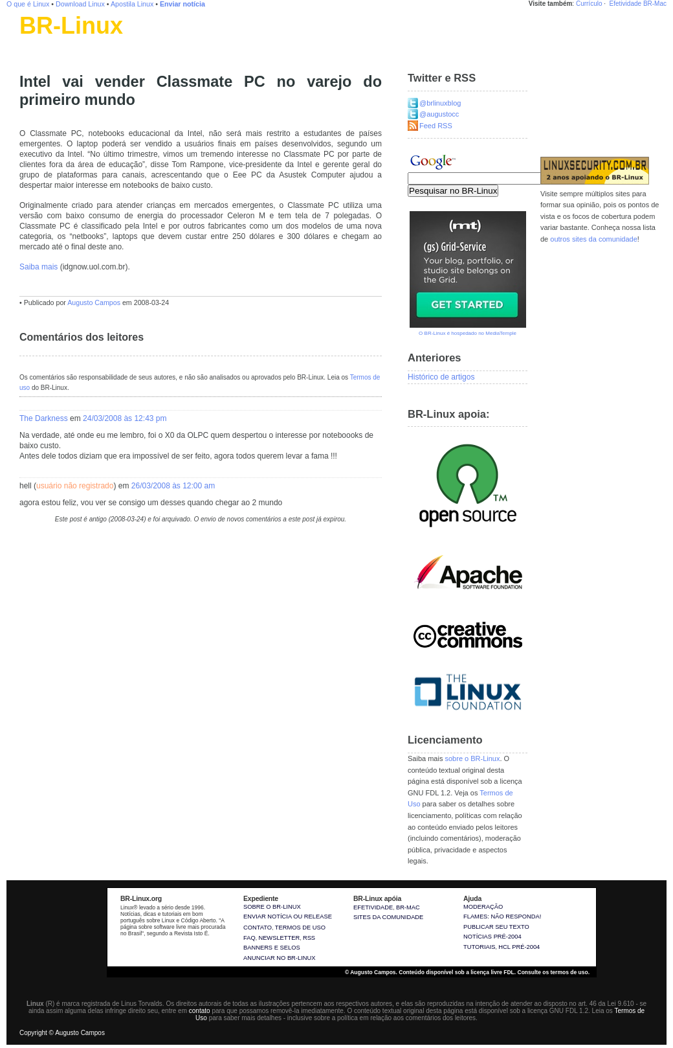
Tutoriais (479, 947)
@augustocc (439, 114)
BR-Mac (655, 3)
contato (199, 1010)
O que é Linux (27, 4)
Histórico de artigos (441, 377)
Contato (257, 927)
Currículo (589, 3)
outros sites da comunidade (593, 239)
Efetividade (625, 3)
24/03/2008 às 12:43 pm (124, 418)
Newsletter (279, 938)
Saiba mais (38, 266)
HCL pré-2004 (519, 947)
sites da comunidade (388, 917)
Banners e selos (271, 947)
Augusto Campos (93, 302)
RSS (309, 938)
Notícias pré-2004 (492, 936)
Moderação (483, 907)
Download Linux (80, 4)
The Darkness (43, 418)
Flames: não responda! (502, 916)
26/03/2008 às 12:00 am (173, 485)
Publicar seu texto (496, 927)
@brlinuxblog (440, 103)
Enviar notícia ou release (287, 916)
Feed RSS (435, 126)
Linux (28, 42)
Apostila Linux (132, 4)
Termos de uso (300, 927)
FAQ (249, 938)
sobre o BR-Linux (472, 758)
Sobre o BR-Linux (272, 907)
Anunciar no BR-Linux (279, 958)
